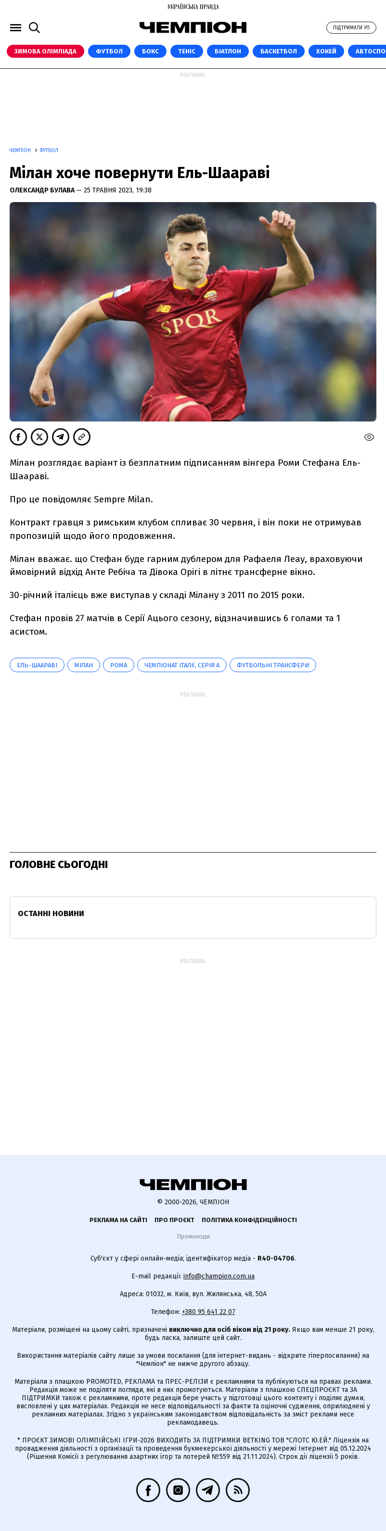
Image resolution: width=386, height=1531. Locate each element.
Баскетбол (278, 51)
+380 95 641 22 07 (208, 1312)
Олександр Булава (43, 190)
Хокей (326, 51)
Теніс (186, 51)
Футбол (109, 51)
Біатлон (228, 51)
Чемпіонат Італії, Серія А (181, 665)
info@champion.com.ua (219, 1276)
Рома (118, 665)
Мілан (84, 665)
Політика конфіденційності (249, 1220)
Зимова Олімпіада (45, 51)
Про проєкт (174, 1220)
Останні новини (51, 913)
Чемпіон (21, 150)
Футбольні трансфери (273, 665)
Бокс (150, 51)
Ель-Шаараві (37, 665)
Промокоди (193, 1236)
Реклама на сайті (118, 1220)
